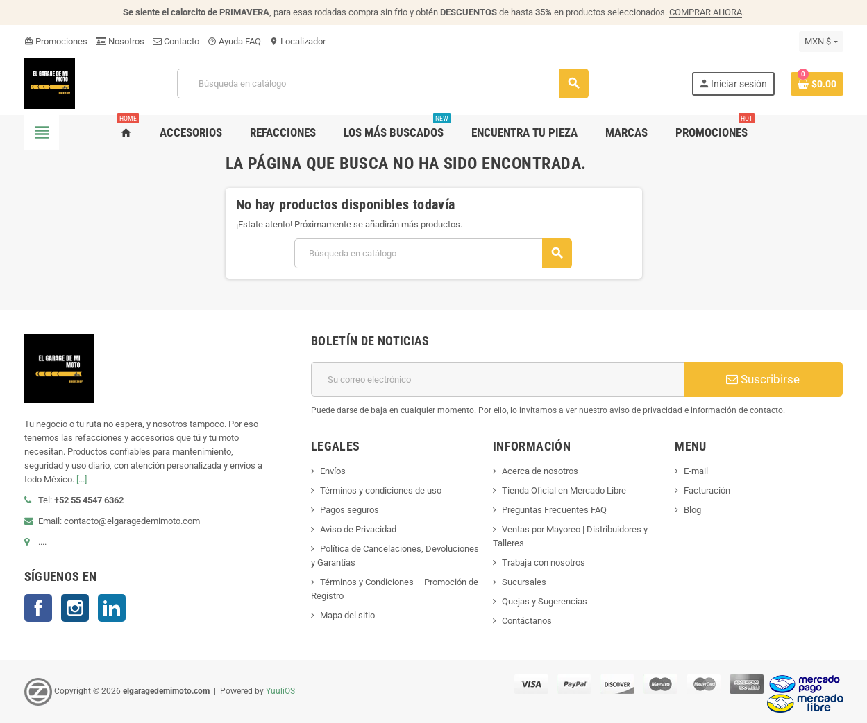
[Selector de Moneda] (821, 41)
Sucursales (524, 582)
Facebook (38, 608)
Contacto (176, 41)
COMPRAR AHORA (705, 12)
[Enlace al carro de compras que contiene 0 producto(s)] (817, 84)
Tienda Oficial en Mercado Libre (564, 490)
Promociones (55, 41)
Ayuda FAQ (234, 41)
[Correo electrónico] (497, 379)
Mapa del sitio (347, 615)
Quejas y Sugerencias (544, 601)
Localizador (297, 41)
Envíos (333, 471)
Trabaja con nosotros (543, 562)
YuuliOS (280, 691)
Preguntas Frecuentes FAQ (554, 510)
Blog (692, 510)
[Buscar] (382, 83)
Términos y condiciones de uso (380, 490)
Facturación (707, 490)
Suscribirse (763, 379)
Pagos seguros (349, 510)
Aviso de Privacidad (358, 529)
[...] (81, 479)
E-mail (696, 471)
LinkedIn (112, 608)
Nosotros (120, 41)
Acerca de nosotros (540, 471)
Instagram (75, 608)
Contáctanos (527, 621)
